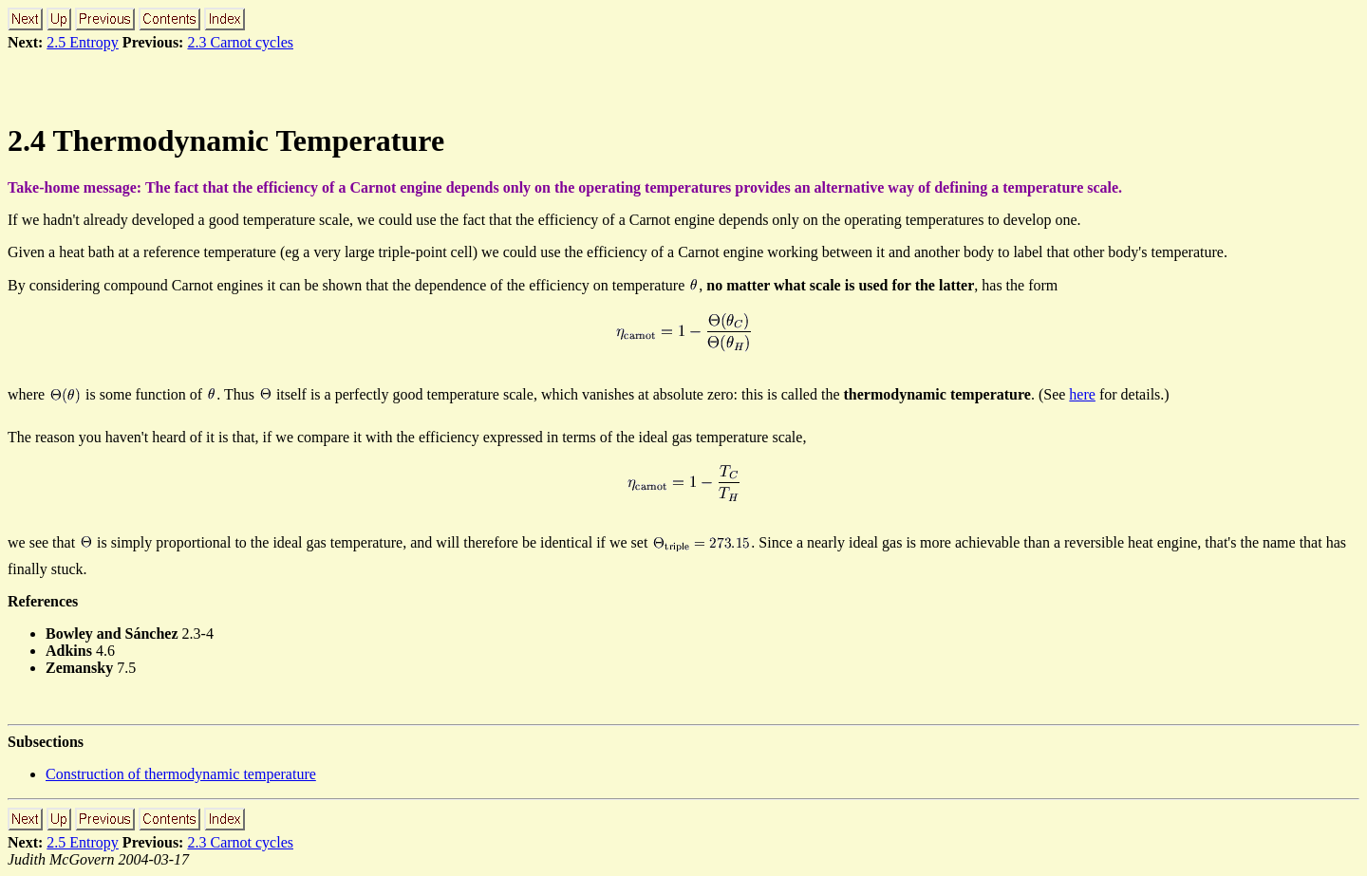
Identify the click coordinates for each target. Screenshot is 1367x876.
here (1082, 394)
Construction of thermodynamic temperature (181, 774)
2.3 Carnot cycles (240, 42)
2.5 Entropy (83, 42)
